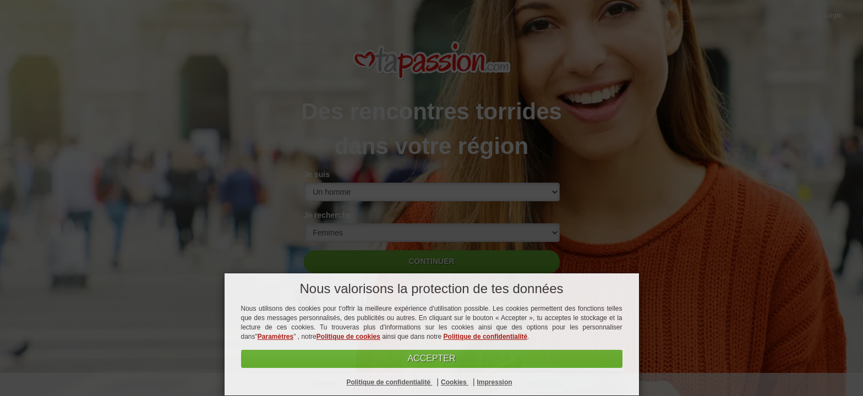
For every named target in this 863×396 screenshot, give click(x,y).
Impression (494, 382)
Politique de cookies (348, 336)
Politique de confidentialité (486, 336)
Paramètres (275, 336)
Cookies (454, 382)
